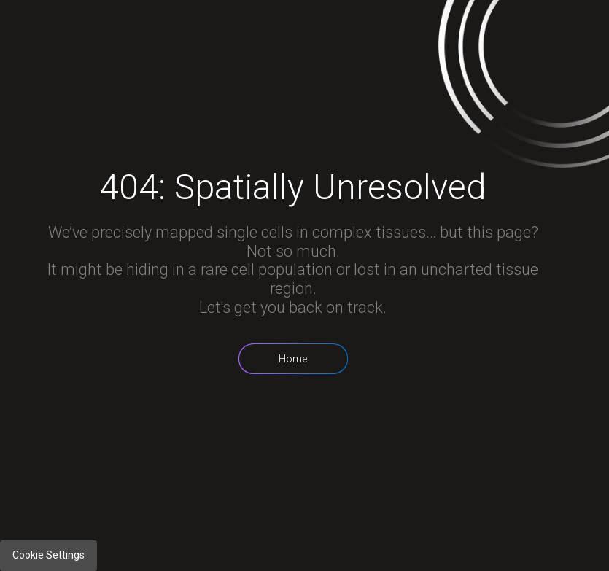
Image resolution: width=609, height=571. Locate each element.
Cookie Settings (48, 555)
